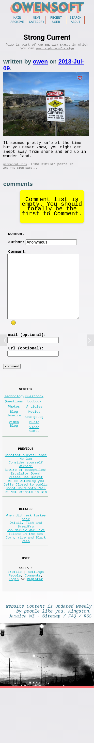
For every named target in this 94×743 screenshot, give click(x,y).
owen (40, 65)
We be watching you (26, 514)
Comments (33, 625)
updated (64, 658)
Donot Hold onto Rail (26, 523)
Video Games (34, 453)
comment (16, 243)
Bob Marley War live (26, 572)
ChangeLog (34, 438)
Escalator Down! (26, 505)
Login (14, 630)
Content (36, 658)
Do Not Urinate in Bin (26, 528)
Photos (14, 426)
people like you (43, 664)
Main (17, 18)
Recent (56, 18)
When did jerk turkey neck (26, 556)
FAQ (72, 670)
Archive (17, 23)
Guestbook (34, 414)
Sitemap (51, 670)
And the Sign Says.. (54, 47)
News (36, 18)
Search (75, 18)
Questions (14, 420)
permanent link (15, 172)
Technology (14, 414)
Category (36, 23)
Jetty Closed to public (26, 519)
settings (36, 620)
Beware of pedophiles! (26, 500)
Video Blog (14, 447)
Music (34, 445)
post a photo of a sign (55, 51)
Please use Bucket (26, 509)
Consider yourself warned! (26, 493)
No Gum (26, 486)
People (15, 625)
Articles (34, 426)
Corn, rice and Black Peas (26, 584)
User (56, 23)
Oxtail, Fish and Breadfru (26, 565)
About (75, 23)
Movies (34, 432)
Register (35, 630)
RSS (88, 670)
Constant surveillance (26, 481)
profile (15, 620)
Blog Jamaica (14, 435)
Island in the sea (26, 577)
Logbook (34, 420)
